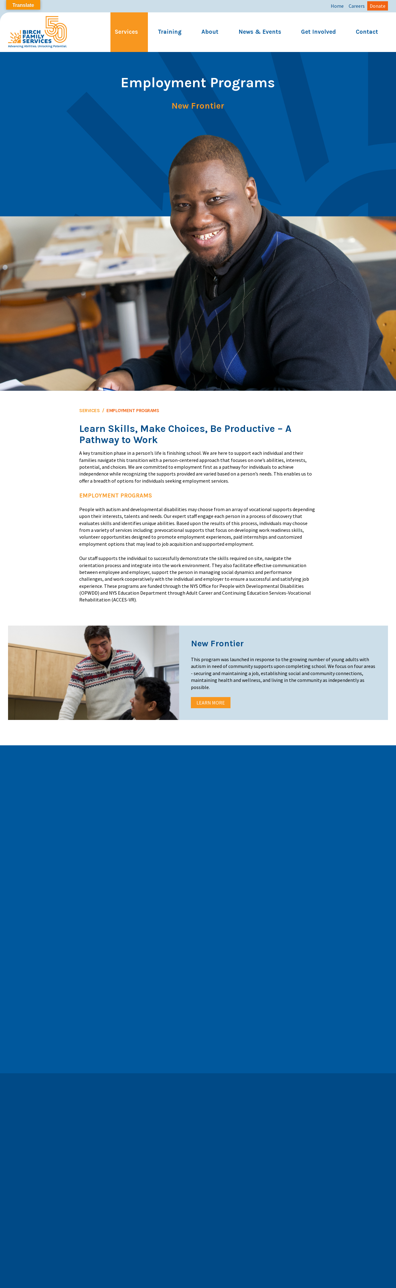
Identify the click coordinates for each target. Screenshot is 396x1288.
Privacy (167, 1278)
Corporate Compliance (203, 1278)
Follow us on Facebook (228, 1167)
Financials (291, 1278)
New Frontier (197, 106)
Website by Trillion (198, 1285)
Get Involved (318, 31)
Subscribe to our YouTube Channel (240, 1189)
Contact (367, 31)
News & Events (260, 31)
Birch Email (242, 1278)
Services (126, 31)
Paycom (267, 1278)
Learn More (210, 703)
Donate (377, 6)
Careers (357, 6)
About (209, 31)
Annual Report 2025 (112, 1278)
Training (170, 31)
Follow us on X (220, 1178)
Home (337, 6)
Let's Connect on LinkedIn (232, 1200)
